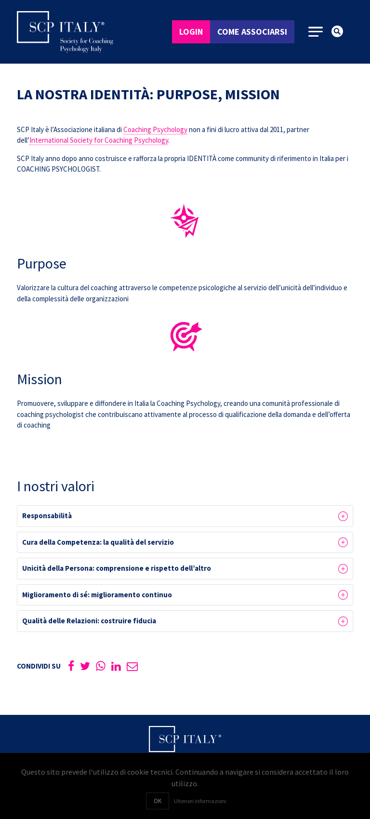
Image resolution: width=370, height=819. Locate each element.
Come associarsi (252, 31)
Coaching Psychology (155, 129)
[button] (185, 516)
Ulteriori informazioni (200, 801)
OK (157, 801)
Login (191, 31)
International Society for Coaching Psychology (98, 140)
